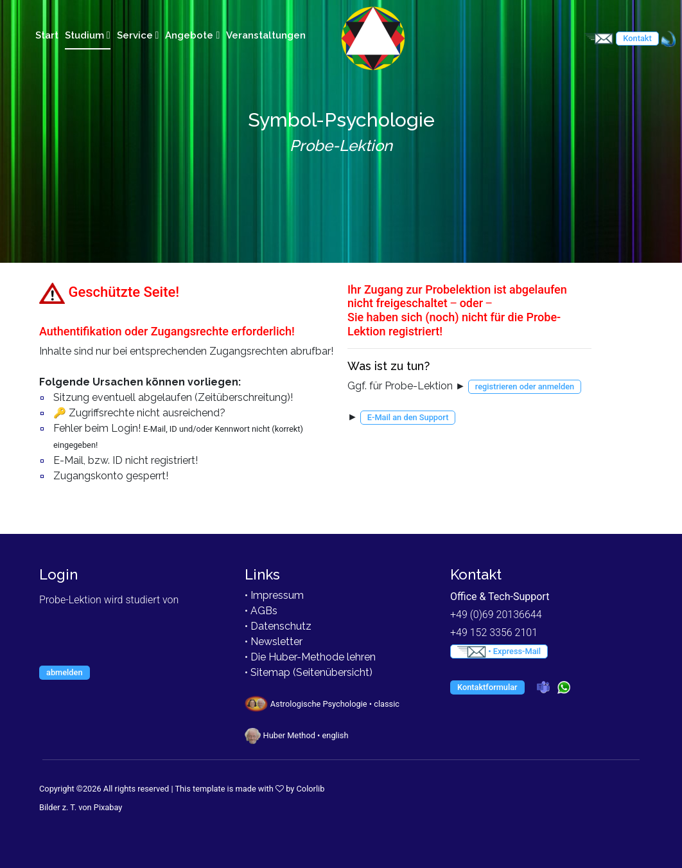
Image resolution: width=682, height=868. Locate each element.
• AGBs (261, 611)
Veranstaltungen (266, 35)
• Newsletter (273, 641)
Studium (87, 35)
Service (138, 35)
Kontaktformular (487, 687)
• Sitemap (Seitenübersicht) (308, 672)
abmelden (64, 672)
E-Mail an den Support (408, 417)
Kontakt (637, 38)
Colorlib (311, 788)
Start (46, 35)
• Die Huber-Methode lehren (310, 657)
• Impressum (274, 595)
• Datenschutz (278, 626)
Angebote (192, 35)
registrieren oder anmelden (524, 386)
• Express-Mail (499, 651)
